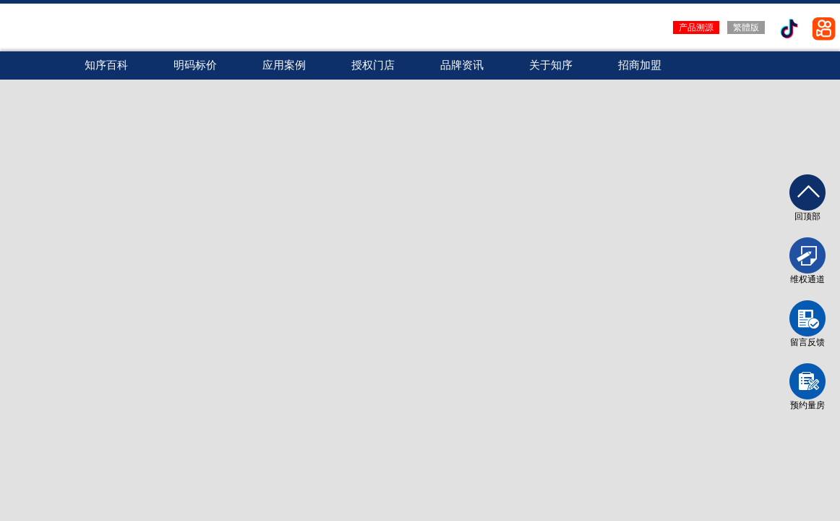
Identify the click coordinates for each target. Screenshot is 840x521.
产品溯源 (696, 27)
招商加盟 (639, 65)
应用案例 (284, 65)
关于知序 (551, 65)
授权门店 (373, 65)
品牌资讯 (462, 65)
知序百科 (106, 65)
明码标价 (195, 65)
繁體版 (746, 27)
